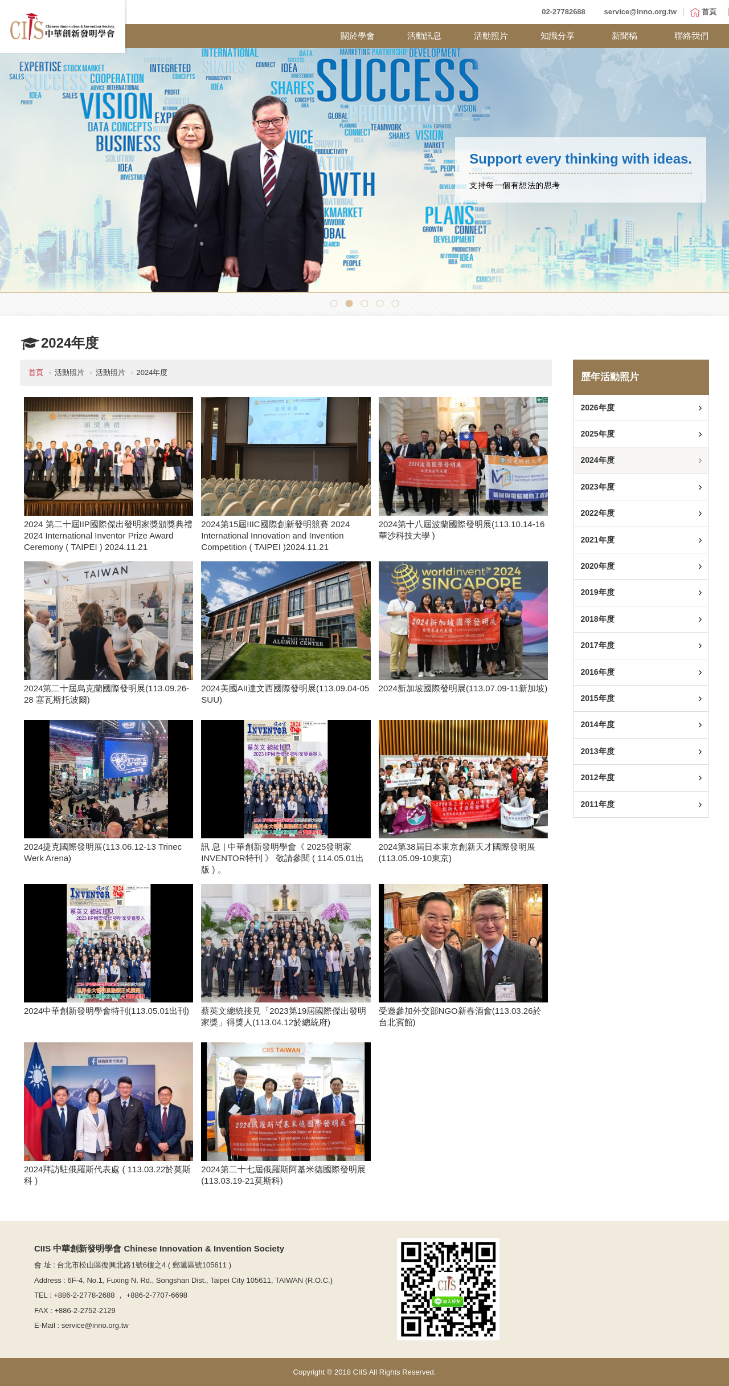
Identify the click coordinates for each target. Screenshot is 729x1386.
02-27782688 (563, 11)
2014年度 (597, 724)
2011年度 (597, 804)
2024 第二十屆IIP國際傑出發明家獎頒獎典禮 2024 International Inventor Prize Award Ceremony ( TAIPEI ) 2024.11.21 (108, 535)
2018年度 (597, 618)
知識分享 (557, 35)
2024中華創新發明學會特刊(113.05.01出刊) (106, 1011)
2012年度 (597, 777)
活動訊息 (424, 35)
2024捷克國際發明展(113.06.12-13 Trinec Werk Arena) (103, 852)
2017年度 (597, 645)
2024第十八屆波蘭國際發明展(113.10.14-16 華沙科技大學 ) (462, 529)
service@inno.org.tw (640, 11)
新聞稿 (624, 35)
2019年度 (597, 592)
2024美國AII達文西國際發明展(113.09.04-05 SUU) (285, 693)
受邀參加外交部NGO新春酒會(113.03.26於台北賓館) (460, 1016)
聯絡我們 (691, 35)
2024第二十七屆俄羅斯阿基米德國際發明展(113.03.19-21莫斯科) (283, 1174)
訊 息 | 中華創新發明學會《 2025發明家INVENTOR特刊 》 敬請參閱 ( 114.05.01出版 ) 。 (282, 858)
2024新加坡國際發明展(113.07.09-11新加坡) (463, 688)
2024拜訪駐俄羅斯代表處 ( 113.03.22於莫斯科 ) (107, 1174)
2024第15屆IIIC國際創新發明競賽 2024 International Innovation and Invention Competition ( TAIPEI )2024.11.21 (275, 535)
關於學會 (358, 35)
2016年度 (597, 671)
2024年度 (597, 459)
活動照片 (491, 35)
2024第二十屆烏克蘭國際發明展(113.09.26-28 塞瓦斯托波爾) (106, 693)
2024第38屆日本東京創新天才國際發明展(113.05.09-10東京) (457, 852)
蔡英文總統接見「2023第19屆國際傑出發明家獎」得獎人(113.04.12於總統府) (283, 1016)
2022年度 (597, 512)
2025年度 (597, 433)
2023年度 (597, 486)
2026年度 (597, 407)
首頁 (35, 372)
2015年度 (597, 698)
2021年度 (597, 539)
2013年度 (597, 751)
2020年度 (597, 565)
